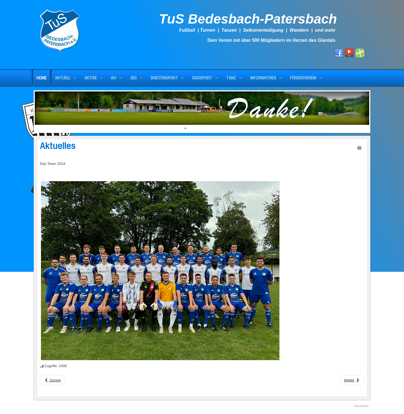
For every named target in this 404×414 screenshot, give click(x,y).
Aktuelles (57, 146)
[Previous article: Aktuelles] (52, 380)
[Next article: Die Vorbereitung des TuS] (352, 380)
